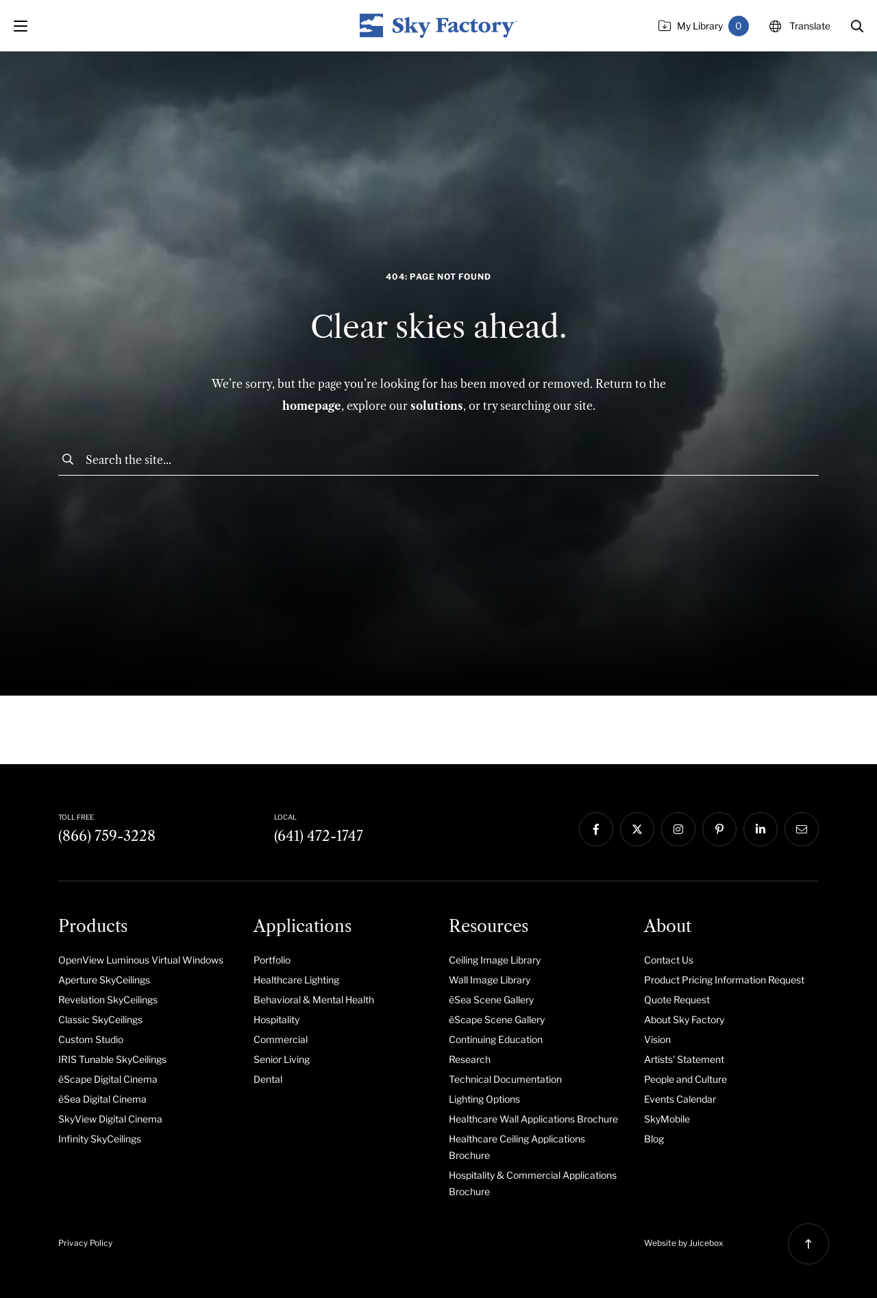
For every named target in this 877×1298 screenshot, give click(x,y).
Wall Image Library (489, 979)
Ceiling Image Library (495, 960)
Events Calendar (680, 1099)
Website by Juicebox (684, 1243)
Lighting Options (484, 1099)
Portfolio (272, 960)
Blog (654, 1138)
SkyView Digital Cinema (110, 1119)
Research (470, 1059)
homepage (311, 406)
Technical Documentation (505, 1079)
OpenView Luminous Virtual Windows (140, 960)
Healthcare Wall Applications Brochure (533, 1119)
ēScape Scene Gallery (497, 1019)
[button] (857, 26)
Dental (268, 1079)
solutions (436, 406)
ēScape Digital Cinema (108, 1079)
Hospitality (276, 1019)
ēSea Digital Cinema (102, 1099)
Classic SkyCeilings (100, 1019)
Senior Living (282, 1059)
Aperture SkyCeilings (104, 979)
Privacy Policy (85, 1243)
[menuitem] (145, 959)
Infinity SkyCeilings (99, 1138)
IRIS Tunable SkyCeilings (112, 1059)
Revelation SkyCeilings (108, 999)
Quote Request (677, 999)
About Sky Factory (684, 1019)
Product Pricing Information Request (724, 979)
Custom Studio (90, 1039)
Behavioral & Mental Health (314, 999)
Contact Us (668, 960)
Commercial (281, 1039)
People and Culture (685, 1079)
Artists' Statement (684, 1059)
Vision (657, 1039)
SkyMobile (667, 1119)
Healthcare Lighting (296, 979)
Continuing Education (496, 1039)
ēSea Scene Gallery (491, 999)
